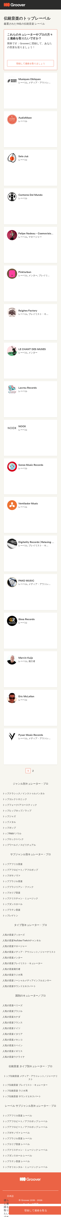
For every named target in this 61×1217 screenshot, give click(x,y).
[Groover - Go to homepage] (30, 1179)
